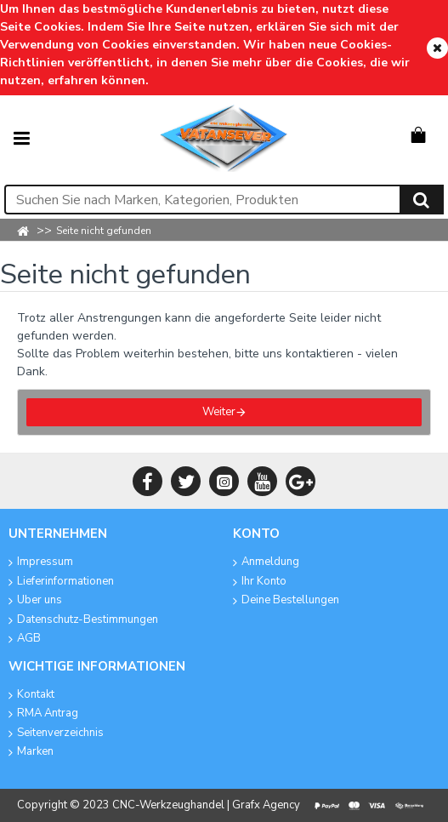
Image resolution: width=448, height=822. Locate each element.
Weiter (218, 412)
